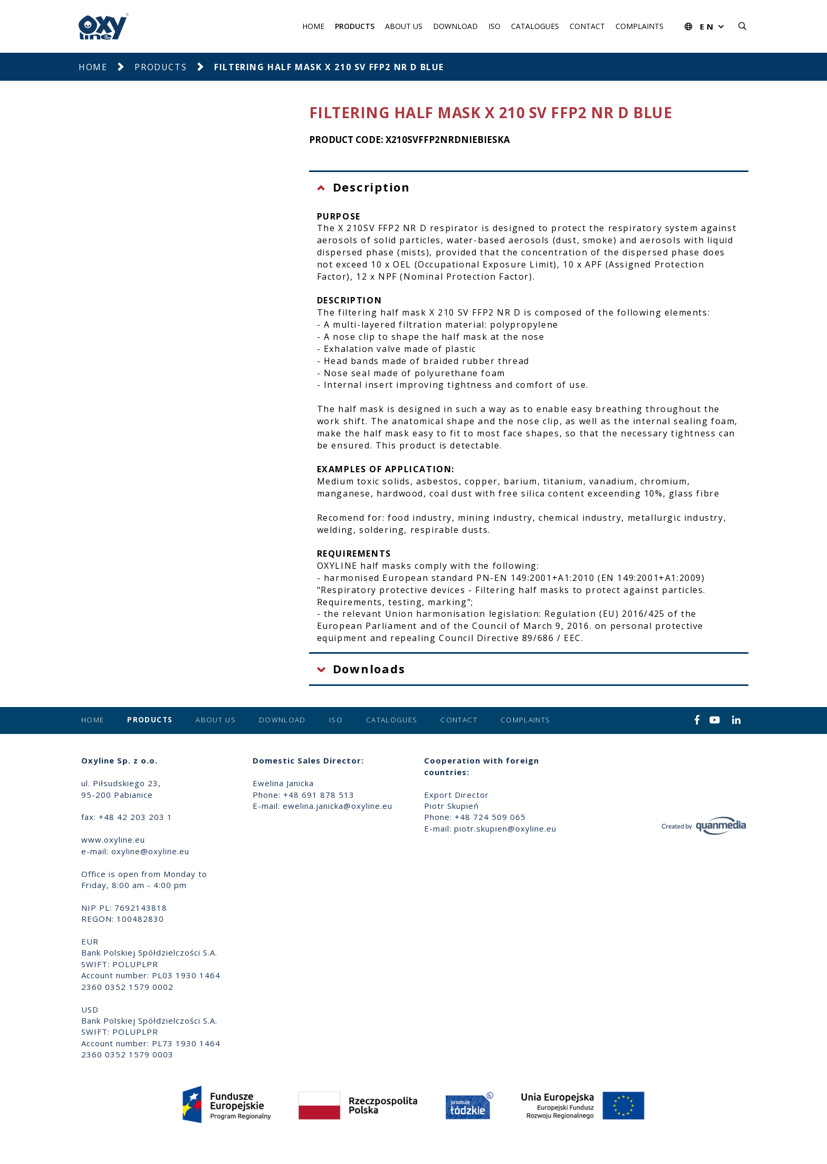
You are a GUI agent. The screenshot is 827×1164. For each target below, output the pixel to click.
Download (455, 26)
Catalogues (535, 26)
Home (313, 26)
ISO (494, 26)
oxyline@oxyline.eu (150, 851)
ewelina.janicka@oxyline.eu (337, 805)
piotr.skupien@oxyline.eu (505, 828)
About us (403, 26)
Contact (587, 26)
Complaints (639, 26)
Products (354, 26)
